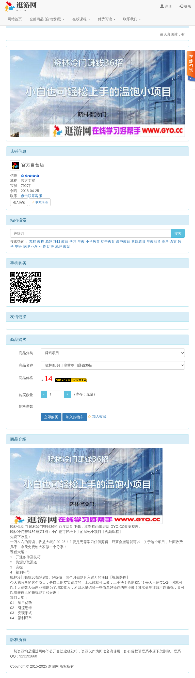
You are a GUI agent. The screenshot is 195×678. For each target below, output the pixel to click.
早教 (81, 241)
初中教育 (108, 241)
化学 (34, 247)
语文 (173, 241)
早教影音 (154, 241)
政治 (66, 247)
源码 (48, 241)
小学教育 (93, 241)
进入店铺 (19, 202)
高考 (165, 241)
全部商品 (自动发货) (47, 19)
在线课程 (81, 19)
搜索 (178, 233)
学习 (72, 241)
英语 (18, 247)
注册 (166, 6)
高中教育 (123, 241)
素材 (32, 241)
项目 (56, 241)
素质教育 (138, 241)
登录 (185, 6)
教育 (64, 241)
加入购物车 (75, 417)
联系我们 (132, 19)
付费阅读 (107, 19)
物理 (26, 247)
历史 (50, 247)
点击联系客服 (31, 196)
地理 (58, 247)
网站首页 (15, 19)
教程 (40, 241)
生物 (42, 247)
